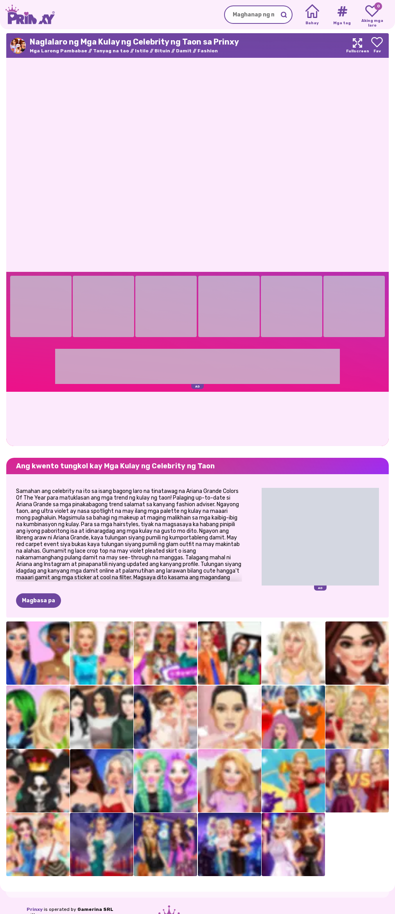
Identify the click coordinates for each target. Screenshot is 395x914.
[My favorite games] (372, 15)
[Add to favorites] (377, 45)
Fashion (208, 51)
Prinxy (35, 909)
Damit (184, 51)
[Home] (312, 15)
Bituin (162, 51)
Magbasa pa (38, 600)
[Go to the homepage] (27, 14)
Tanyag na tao (111, 51)
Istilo (142, 51)
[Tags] (342, 15)
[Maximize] (357, 45)
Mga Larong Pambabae (58, 51)
